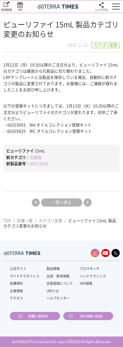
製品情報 (53, 268)
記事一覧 (25, 221)
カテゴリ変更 (50, 221)
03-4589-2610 (91, 316)
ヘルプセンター (58, 298)
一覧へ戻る (62, 202)
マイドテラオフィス (24, 276)
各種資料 (16, 283)
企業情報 (16, 290)
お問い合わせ (38, 316)
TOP (7, 221)
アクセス (16, 298)
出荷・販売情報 (58, 276)
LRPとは (53, 290)
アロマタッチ (89, 268)
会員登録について (60, 283)
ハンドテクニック (93, 276)
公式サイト (18, 268)
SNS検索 (86, 283)
